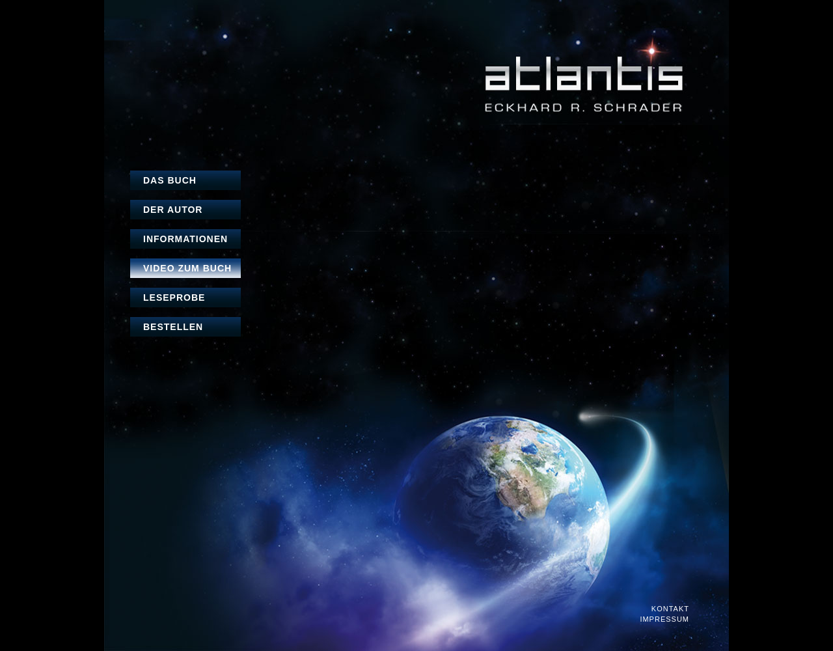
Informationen (185, 239)
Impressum (664, 619)
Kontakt (670, 609)
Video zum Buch (187, 268)
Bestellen (173, 327)
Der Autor (172, 209)
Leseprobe (174, 297)
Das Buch (170, 180)
